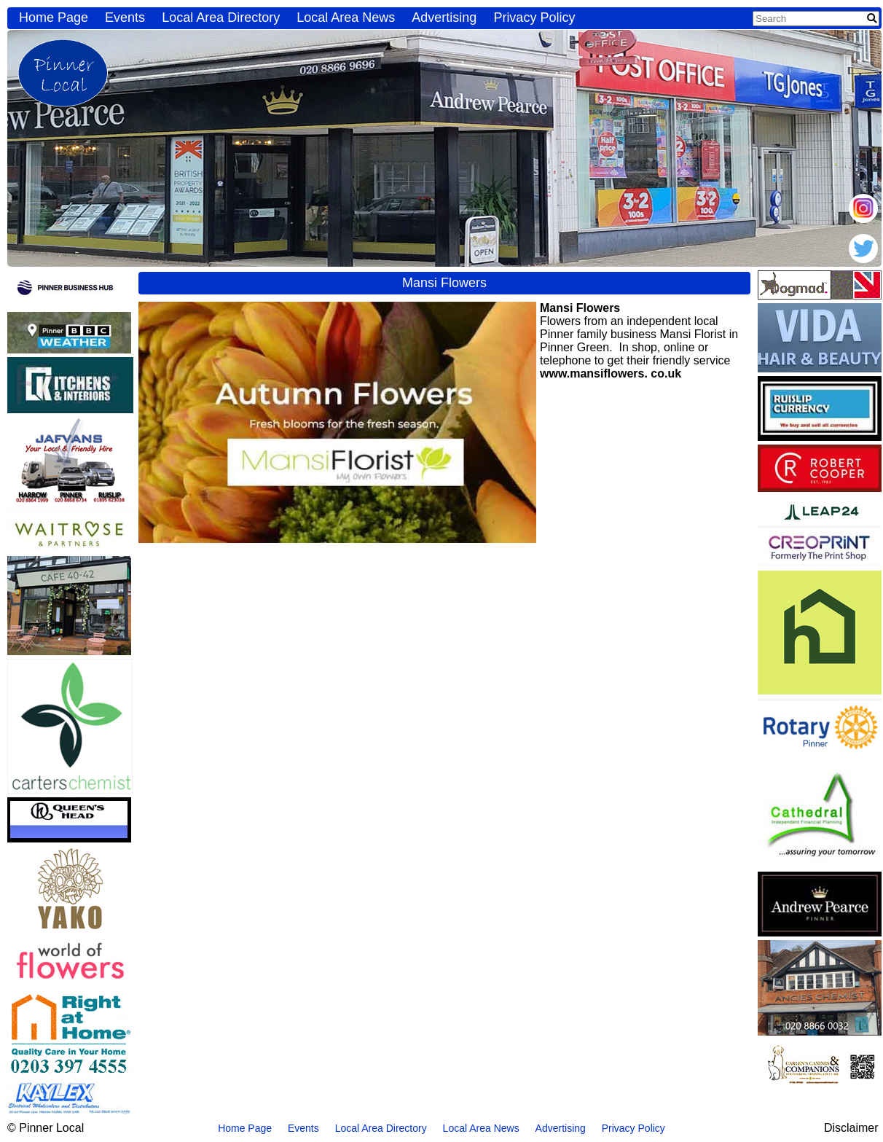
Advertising (444, 17)
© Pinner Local (45, 1128)
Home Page (53, 17)
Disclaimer (851, 1128)
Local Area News (346, 17)
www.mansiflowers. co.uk (610, 373)
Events (125, 17)
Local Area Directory (221, 17)
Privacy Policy (534, 17)
